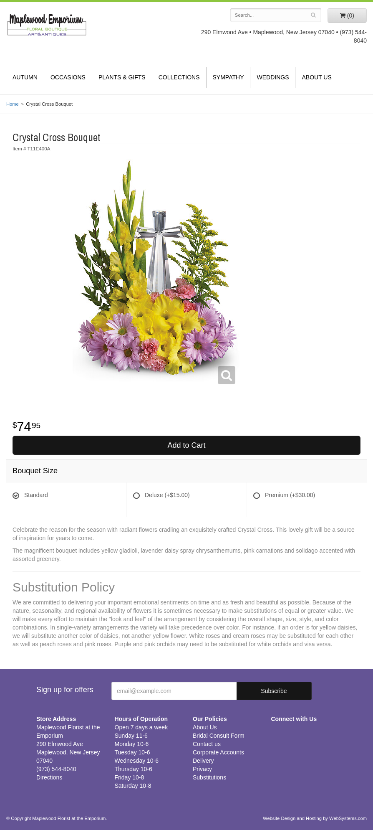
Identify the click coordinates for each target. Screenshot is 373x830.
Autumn (25, 77)
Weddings (273, 77)
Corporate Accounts (218, 752)
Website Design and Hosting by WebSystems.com (315, 818)
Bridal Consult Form (218, 735)
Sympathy (228, 77)
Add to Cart (186, 445)
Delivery (203, 760)
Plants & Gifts (122, 77)
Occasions (68, 77)
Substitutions (209, 777)
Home (12, 104)
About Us (316, 77)
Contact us (207, 744)
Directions (49, 777)
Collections (179, 77)
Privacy (202, 769)
